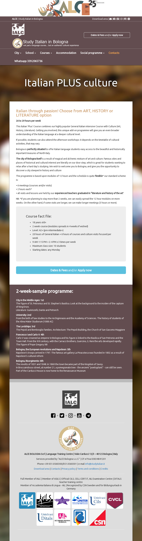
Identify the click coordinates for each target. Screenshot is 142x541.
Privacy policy (69, 468)
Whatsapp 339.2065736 (28, 61)
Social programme (92, 52)
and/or (107, 35)
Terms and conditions (88, 468)
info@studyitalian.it (95, 464)
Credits (104, 468)
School (30, 52)
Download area (100, 19)
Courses (46, 52)
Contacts (114, 52)
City (17, 52)
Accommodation (66, 52)
